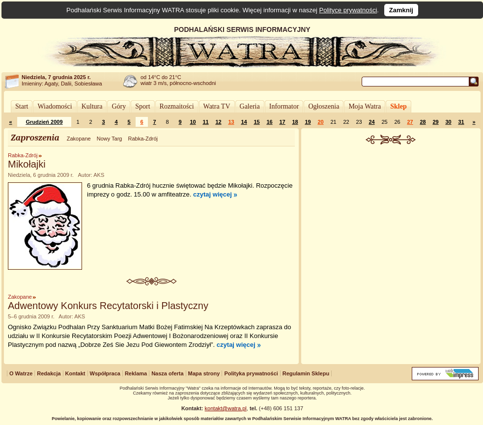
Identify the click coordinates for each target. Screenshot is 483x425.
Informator (284, 106)
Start (21, 106)
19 (308, 122)
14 (244, 122)
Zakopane (79, 139)
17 (282, 122)
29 (435, 122)
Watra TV (216, 106)
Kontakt (75, 373)
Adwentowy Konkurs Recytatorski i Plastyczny (108, 305)
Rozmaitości (177, 106)
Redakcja (48, 373)
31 (461, 122)
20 (320, 122)
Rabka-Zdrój (143, 139)
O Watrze (20, 373)
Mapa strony (204, 373)
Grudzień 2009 (44, 122)
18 (295, 122)
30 (448, 122)
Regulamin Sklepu (306, 373)
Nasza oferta (167, 373)
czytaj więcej (212, 194)
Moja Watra (364, 106)
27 (410, 122)
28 (423, 122)
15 (256, 122)
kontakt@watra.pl (226, 408)
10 (193, 122)
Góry (119, 106)
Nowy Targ (109, 139)
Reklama (136, 373)
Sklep (398, 106)
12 (218, 122)
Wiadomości (54, 106)
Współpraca (105, 373)
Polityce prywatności (348, 10)
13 (231, 122)
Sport (142, 106)
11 (205, 122)
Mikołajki (27, 164)
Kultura (92, 106)
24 (371, 122)
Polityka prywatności (251, 373)
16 (269, 122)
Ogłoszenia (323, 106)
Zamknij (401, 10)
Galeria (250, 106)
